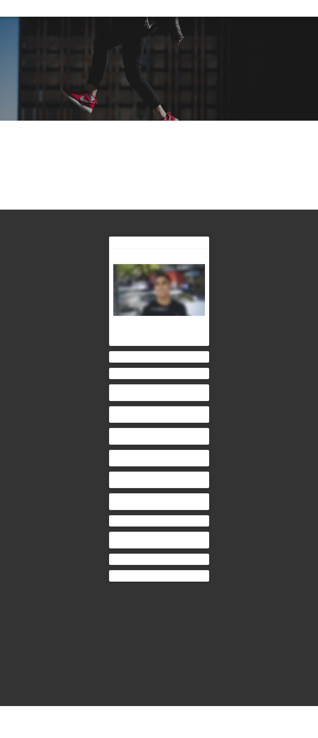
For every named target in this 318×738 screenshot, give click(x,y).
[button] (307, 9)
